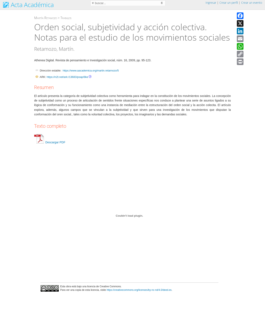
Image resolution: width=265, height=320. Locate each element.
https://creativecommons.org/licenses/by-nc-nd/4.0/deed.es (139, 290)
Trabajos (65, 18)
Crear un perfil (228, 3)
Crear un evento (251, 3)
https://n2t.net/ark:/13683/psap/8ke (67, 76)
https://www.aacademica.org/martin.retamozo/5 (91, 70)
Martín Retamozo (45, 18)
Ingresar (211, 3)
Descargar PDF (49, 142)
